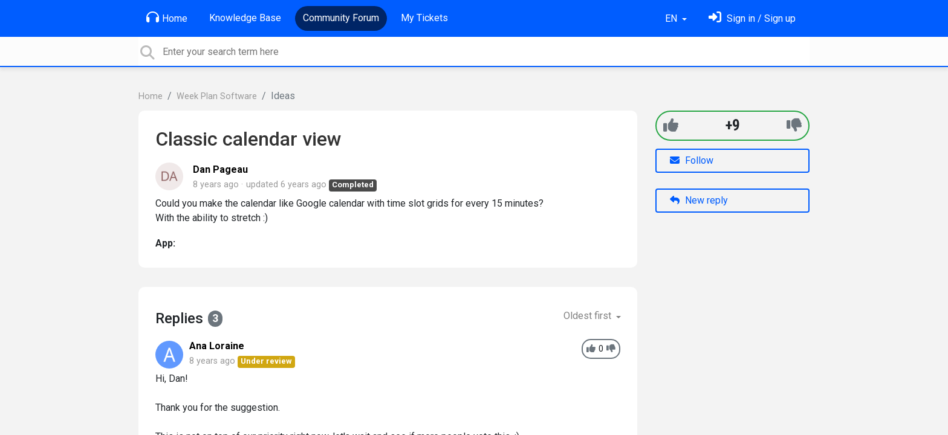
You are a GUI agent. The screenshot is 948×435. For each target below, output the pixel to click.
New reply (699, 200)
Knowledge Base (245, 18)
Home (166, 17)
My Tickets (424, 18)
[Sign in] (752, 18)
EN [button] (672, 18)
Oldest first (588, 315)
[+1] (670, 125)
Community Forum (341, 18)
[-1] (794, 125)
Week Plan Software (217, 96)
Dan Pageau (220, 169)
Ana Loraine (216, 346)
